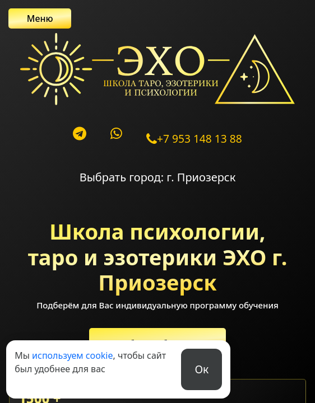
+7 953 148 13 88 (194, 138)
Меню (40, 18)
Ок (201, 369)
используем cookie (72, 355)
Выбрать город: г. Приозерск (158, 177)
